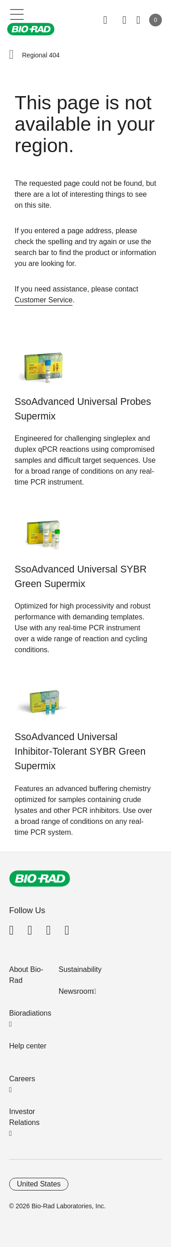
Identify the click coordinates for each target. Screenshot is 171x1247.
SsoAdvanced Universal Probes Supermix (83, 409)
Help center (28, 1046)
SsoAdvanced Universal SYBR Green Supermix (81, 576)
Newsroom (76, 991)
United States (39, 1184)
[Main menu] (17, 13)
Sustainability (80, 969)
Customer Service (44, 300)
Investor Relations (24, 1117)
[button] (11, 55)
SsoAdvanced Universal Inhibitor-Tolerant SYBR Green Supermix (80, 751)
